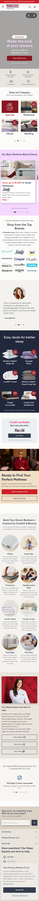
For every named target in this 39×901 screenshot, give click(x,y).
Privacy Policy (8, 884)
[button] (28, 15)
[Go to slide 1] (15, 212)
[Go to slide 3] (19, 212)
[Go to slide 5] (23, 212)
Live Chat (10, 857)
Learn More (19, 435)
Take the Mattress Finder (19, 491)
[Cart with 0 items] (35, 7)
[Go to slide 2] (17, 212)
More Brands (32, 271)
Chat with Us (19, 744)
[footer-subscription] (34, 823)
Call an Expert (19, 737)
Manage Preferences (20, 896)
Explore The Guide (19, 498)
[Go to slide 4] (21, 212)
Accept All (19, 890)
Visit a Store (19, 751)
